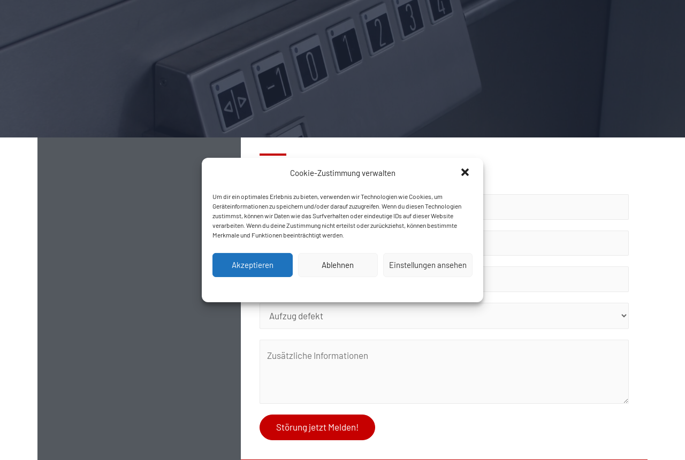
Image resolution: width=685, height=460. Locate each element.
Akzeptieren (252, 265)
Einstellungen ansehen (428, 265)
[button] (466, 173)
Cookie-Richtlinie (342, 288)
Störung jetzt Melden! (317, 426)
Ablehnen (338, 265)
